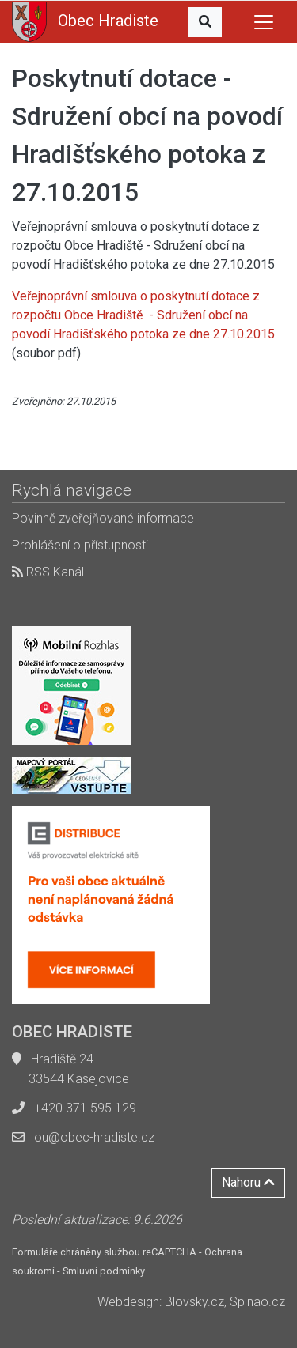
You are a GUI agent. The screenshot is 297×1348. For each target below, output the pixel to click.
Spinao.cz (257, 1301)
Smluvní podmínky (104, 1271)
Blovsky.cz (194, 1301)
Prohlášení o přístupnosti (80, 545)
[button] (205, 22)
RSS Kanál (48, 572)
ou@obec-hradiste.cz (94, 1137)
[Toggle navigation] (263, 22)
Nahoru (248, 1182)
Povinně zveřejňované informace (103, 518)
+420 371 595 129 (85, 1108)
